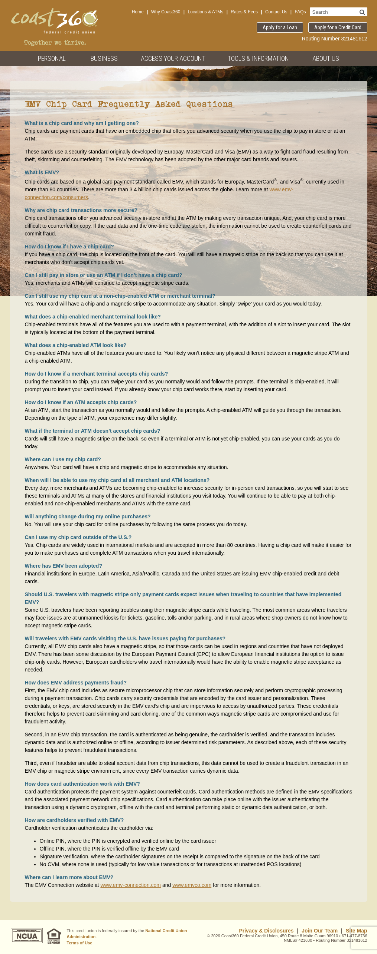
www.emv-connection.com (130, 885)
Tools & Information (258, 58)
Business (104, 58)
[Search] (362, 12)
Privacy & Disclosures (266, 931)
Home (138, 11)
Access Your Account (173, 58)
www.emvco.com (191, 885)
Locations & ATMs (205, 11)
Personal (52, 58)
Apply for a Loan (280, 27)
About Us (325, 58)
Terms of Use (79, 943)
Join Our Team (320, 931)
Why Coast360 (166, 11)
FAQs (300, 11)
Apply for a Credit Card (337, 27)
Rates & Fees (244, 11)
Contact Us (276, 11)
